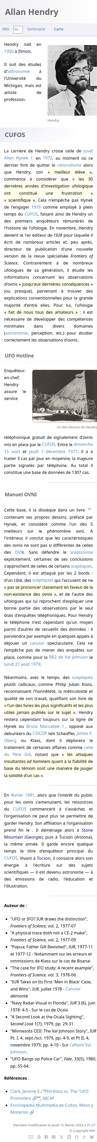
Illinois (24, 51)
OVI (18, 552)
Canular (73, 989)
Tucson (43, 858)
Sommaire (36, 29)
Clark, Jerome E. (25, 1091)
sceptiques (81, 566)
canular (37, 643)
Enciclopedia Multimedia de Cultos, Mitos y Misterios (51, 1108)
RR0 (5, 29)
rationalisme (69, 165)
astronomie (19, 71)
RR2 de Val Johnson (68, 657)
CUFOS (31, 214)
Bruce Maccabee (43, 726)
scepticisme (81, 552)
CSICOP (40, 733)
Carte (58, 29)
